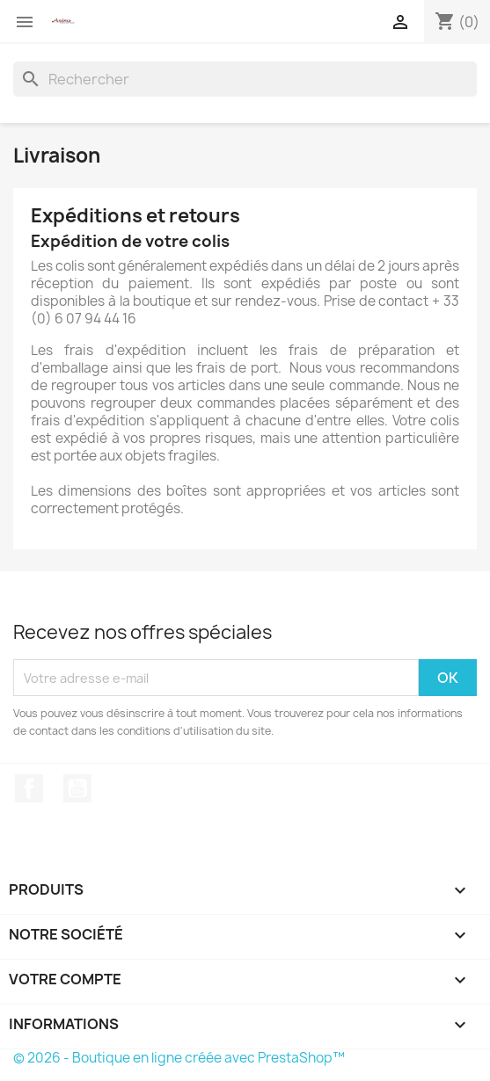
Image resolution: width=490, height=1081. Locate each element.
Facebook (29, 788)
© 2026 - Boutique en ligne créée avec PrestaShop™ (179, 1057)
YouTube (77, 788)
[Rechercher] (245, 79)
